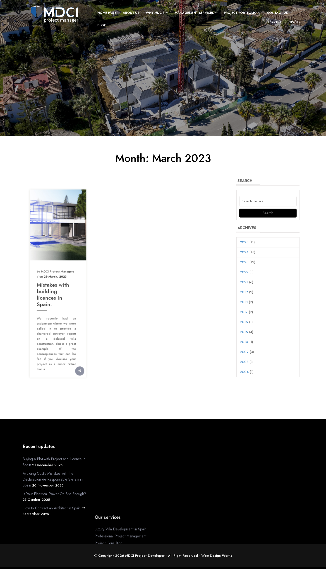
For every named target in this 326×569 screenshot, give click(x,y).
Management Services (194, 12)
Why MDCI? (155, 12)
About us (131, 12)
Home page (106, 12)
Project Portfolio (240, 12)
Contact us (277, 12)
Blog (102, 25)
